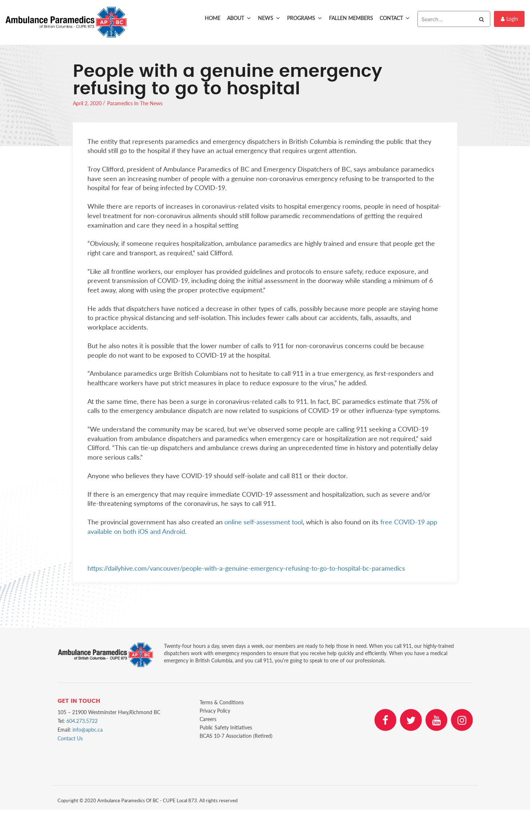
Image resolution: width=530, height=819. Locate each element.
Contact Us (70, 738)
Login (509, 19)
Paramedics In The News (134, 103)
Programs (304, 18)
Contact (395, 18)
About (239, 18)
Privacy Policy (215, 711)
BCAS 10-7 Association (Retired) (236, 736)
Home (212, 18)
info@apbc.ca (87, 730)
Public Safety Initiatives (226, 727)
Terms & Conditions (222, 702)
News (269, 18)
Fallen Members (351, 18)
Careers (208, 719)
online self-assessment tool (263, 522)
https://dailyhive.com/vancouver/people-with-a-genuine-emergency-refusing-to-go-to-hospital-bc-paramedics (246, 568)
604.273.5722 (82, 721)
